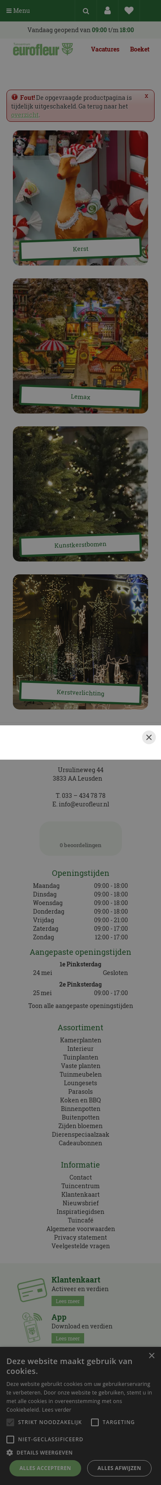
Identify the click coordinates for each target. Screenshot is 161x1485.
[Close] (149, 737)
